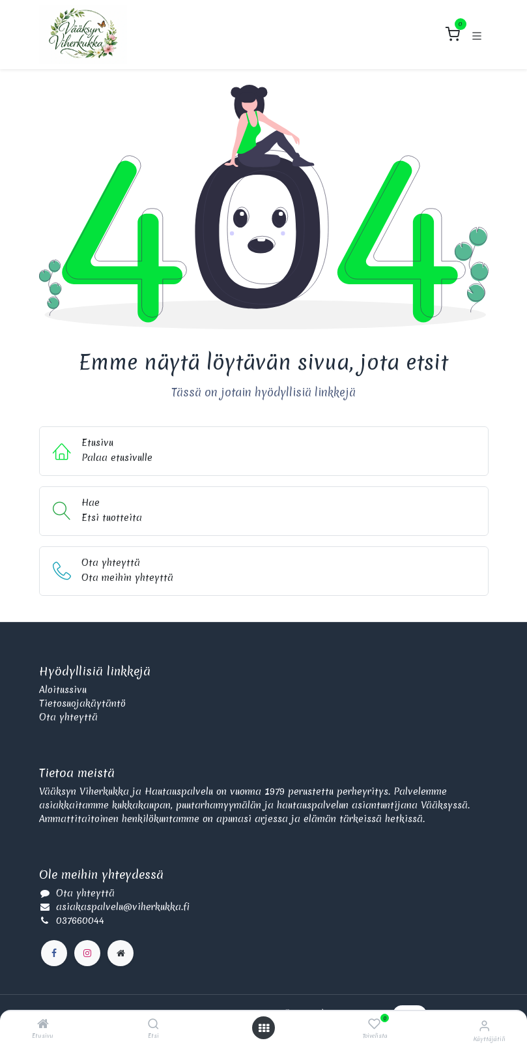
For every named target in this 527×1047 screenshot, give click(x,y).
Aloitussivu (63, 689)
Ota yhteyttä (68, 717)
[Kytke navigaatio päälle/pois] (477, 34)
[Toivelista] (374, 1024)
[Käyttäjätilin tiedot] (484, 1025)
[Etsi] (153, 1024)
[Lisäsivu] (120, 953)
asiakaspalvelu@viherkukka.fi (123, 906)
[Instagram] (87, 953)
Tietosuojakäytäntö (82, 703)
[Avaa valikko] (264, 1028)
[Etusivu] (43, 1024)
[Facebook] (54, 953)
